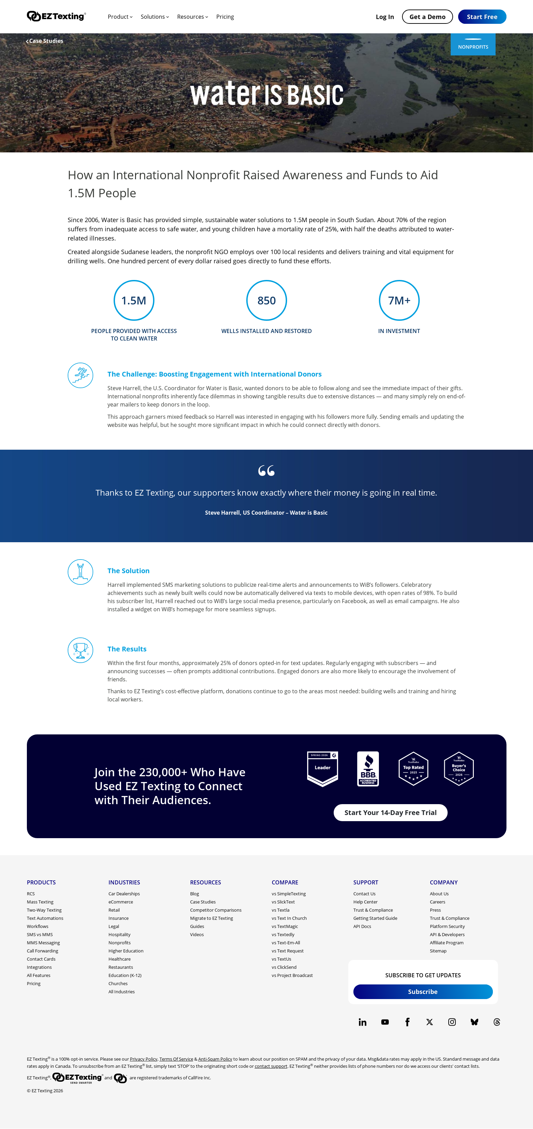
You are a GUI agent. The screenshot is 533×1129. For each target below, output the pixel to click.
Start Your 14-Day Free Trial (391, 812)
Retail (114, 910)
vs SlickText (283, 902)
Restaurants (121, 967)
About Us (439, 894)
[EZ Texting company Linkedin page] (363, 1022)
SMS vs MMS (40, 934)
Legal (114, 926)
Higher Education (126, 951)
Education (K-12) (125, 975)
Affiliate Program (447, 943)
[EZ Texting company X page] (430, 1022)
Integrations (39, 967)
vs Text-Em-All (286, 943)
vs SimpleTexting (289, 894)
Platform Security (447, 926)
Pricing (225, 16)
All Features (38, 975)
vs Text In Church (289, 918)
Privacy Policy (143, 1059)
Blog (194, 894)
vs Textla (280, 910)
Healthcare (120, 959)
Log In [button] (385, 17)
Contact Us (364, 894)
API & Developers (447, 934)
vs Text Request (288, 951)
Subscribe (423, 991)
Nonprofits (120, 943)
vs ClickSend (284, 967)
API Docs (362, 926)
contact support (271, 1066)
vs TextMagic (285, 926)
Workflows (37, 926)
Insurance (119, 918)
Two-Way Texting (44, 910)
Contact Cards (41, 959)
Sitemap (438, 951)
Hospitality (120, 934)
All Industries (122, 992)
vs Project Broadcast (292, 975)
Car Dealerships (124, 894)
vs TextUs (281, 959)
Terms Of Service (176, 1059)
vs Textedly (283, 934)
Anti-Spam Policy (215, 1059)
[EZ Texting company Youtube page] (385, 1022)
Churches (118, 983)
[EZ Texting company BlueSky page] (475, 1022)
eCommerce (121, 902)
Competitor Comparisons (215, 910)
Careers (437, 902)
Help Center (365, 902)
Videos (197, 934)
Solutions (153, 16)
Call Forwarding (42, 951)
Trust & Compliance (373, 910)
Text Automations (45, 918)
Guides (197, 926)
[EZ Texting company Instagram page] (452, 1022)
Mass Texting (40, 902)
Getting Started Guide (375, 918)
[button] (482, 17)
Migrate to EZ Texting (211, 918)
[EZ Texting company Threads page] (497, 1022)
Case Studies (45, 41)
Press (435, 910)
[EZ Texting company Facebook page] (407, 1022)
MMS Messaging (43, 943)
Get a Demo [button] (428, 17)
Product (118, 16)
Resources (190, 16)
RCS (31, 894)
